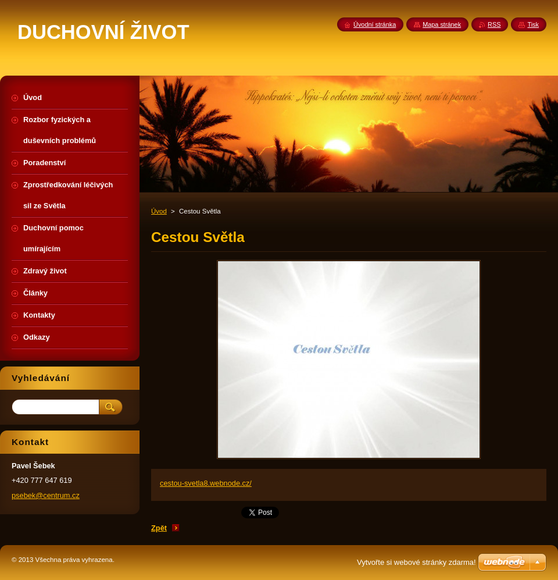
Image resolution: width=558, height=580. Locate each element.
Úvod (159, 211)
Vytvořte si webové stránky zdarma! (416, 562)
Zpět (159, 528)
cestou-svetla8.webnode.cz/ (206, 483)
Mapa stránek (442, 24)
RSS (494, 24)
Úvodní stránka (374, 24)
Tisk (533, 24)
